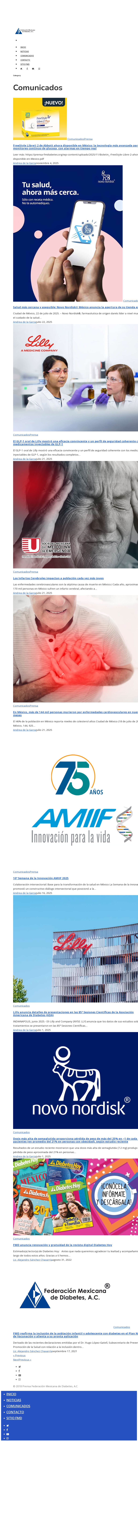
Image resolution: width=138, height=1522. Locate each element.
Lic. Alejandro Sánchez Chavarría (32, 1260)
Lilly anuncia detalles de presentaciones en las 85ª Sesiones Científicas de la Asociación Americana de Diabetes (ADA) (73, 1013)
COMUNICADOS (18, 1406)
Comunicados (76, 139)
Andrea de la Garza (24, 163)
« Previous (19, 1355)
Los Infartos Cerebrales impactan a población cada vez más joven (58, 578)
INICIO (11, 1394)
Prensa (88, 139)
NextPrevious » (22, 1359)
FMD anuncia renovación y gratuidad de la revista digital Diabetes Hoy (62, 1245)
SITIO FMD (14, 1418)
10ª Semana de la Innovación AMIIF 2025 (41, 878)
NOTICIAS (13, 1400)
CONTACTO (15, 1412)
